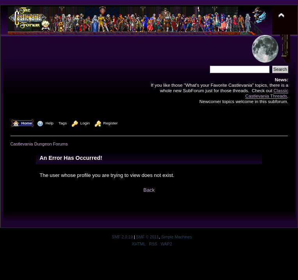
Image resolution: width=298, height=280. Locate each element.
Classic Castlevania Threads (266, 93)
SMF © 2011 (147, 237)
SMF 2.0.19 (122, 237)
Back (149, 190)
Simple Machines (176, 237)
